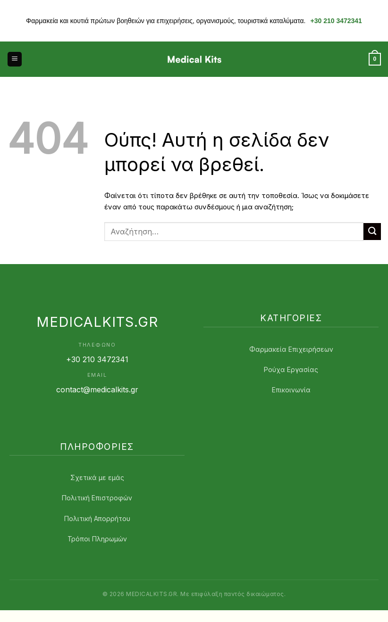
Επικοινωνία (291, 390)
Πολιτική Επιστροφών (97, 498)
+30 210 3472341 (336, 21)
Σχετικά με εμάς (97, 477)
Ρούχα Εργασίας (291, 369)
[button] (15, 59)
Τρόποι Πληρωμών (97, 539)
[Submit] (372, 232)
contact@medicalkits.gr (97, 389)
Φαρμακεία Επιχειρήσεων (291, 349)
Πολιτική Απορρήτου (97, 518)
